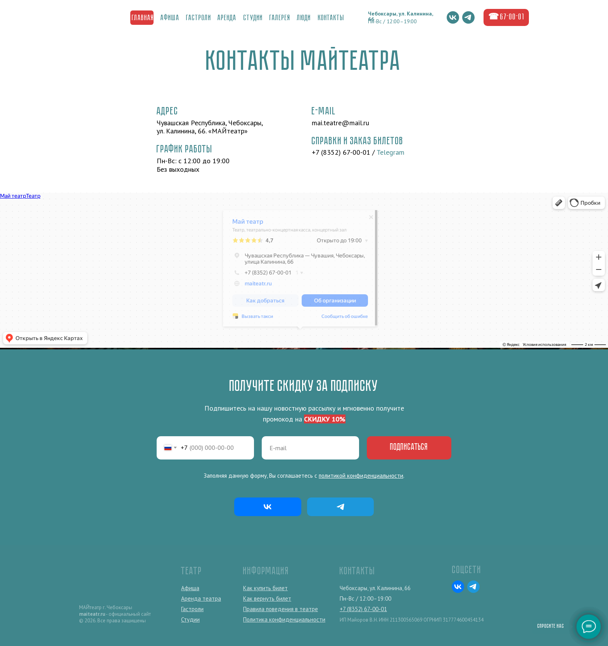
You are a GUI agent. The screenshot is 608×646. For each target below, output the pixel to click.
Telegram (390, 152)
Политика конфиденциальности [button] (284, 619)
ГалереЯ (279, 18)
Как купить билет (265, 588)
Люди (304, 18)
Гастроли (198, 18)
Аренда (227, 18)
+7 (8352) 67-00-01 (341, 152)
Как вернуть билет (267, 598)
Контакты (331, 18)
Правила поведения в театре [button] (280, 609)
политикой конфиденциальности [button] (361, 475)
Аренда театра (201, 598)
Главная (143, 18)
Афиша (170, 18)
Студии (253, 18)
